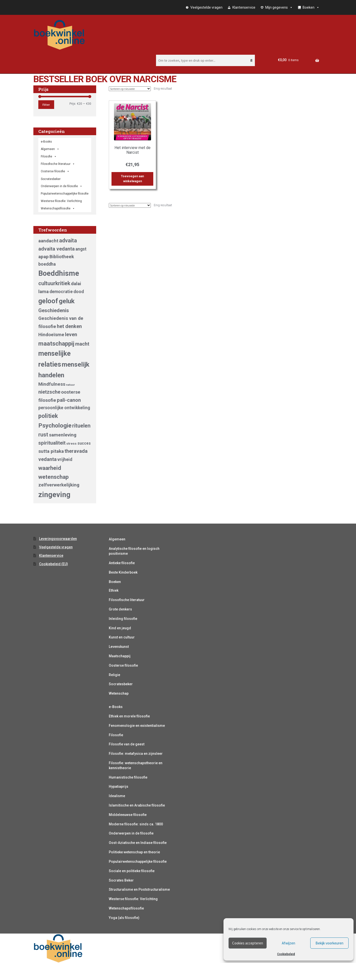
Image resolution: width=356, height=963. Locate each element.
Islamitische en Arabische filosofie (137, 805)
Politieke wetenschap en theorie (134, 852)
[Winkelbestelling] (130, 88)
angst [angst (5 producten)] (81, 249)
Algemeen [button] (50, 149)
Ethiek (113, 590)
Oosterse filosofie (55, 171)
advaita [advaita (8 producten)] (68, 240)
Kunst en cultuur (122, 637)
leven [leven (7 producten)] (71, 334)
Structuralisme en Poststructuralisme (139, 889)
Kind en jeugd (120, 628)
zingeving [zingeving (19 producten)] (54, 494)
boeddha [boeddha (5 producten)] (47, 264)
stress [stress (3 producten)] (71, 443)
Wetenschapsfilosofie (58, 208)
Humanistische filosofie (128, 777)
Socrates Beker (121, 880)
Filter (46, 104)
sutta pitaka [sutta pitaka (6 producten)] (51, 451)
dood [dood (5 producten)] (78, 291)
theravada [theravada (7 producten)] (76, 451)
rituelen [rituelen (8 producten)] (81, 426)
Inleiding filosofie (123, 619)
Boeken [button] (311, 7)
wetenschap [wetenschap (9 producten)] (53, 477)
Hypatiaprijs (118, 786)
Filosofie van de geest (126, 744)
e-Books (46, 141)
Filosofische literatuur (58, 164)
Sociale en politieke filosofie (132, 871)
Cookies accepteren (247, 943)
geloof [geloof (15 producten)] (48, 301)
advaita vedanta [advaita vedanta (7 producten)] (56, 249)
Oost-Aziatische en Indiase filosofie (138, 843)
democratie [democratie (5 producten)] (61, 291)
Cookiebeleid (286, 954)
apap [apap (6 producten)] (43, 256)
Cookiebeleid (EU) (53, 564)
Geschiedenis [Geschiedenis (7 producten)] (53, 310)
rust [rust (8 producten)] (43, 434)
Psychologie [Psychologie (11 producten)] (54, 425)
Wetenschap (119, 693)
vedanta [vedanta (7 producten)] (47, 459)
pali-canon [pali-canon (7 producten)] (69, 400)
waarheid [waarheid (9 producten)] (49, 468)
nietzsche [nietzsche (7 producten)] (49, 392)
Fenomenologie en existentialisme (137, 726)
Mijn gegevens (279, 7)
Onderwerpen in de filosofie (61, 186)
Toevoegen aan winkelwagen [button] (132, 179)
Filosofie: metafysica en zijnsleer (136, 754)
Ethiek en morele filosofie (129, 716)
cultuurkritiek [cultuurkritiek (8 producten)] (54, 283)
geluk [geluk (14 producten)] (67, 301)
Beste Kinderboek (123, 572)
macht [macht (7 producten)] (82, 344)
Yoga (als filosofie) (124, 918)
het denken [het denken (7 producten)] (69, 326)
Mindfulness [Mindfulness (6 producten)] (51, 384)
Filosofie (49, 156)
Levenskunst (119, 647)
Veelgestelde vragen (206, 7)
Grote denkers (120, 609)
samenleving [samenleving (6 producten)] (62, 435)
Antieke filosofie (122, 563)
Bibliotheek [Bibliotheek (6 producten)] (61, 256)
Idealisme (117, 796)
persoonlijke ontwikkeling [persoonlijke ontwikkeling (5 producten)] (64, 407)
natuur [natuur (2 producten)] (70, 384)
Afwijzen (288, 943)
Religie (114, 675)
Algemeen (117, 539)
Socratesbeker (121, 684)
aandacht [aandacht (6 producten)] (48, 241)
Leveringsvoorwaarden (58, 539)
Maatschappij (120, 656)
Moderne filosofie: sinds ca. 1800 (136, 824)
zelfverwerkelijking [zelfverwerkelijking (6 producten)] (58, 485)
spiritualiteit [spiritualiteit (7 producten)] (52, 443)
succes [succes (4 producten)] (84, 443)
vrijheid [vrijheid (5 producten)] (64, 459)
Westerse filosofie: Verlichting (61, 201)
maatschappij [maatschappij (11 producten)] (56, 343)
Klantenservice (243, 7)
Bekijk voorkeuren (329, 943)
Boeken (115, 582)
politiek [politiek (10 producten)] (48, 415)
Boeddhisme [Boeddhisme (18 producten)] (58, 273)
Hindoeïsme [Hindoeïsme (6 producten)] (51, 334)
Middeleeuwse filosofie (128, 815)
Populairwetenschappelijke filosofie (65, 193)
